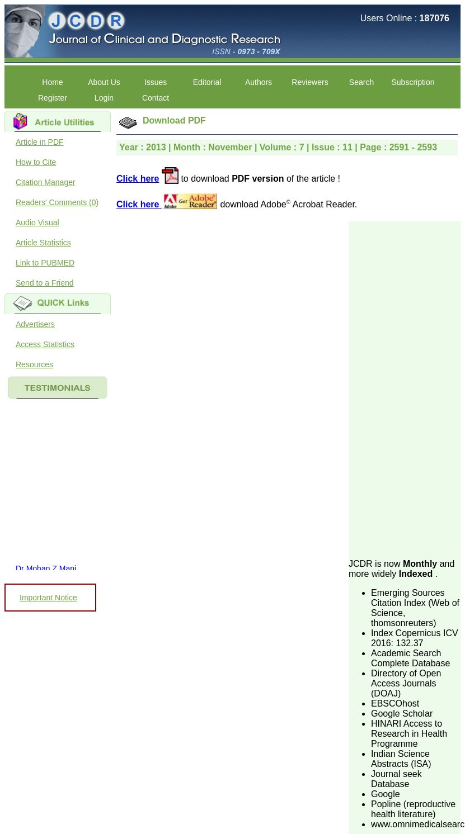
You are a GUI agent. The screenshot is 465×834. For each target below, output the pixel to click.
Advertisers (35, 324)
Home (52, 82)
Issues (155, 82)
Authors (258, 82)
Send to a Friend (45, 282)
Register (52, 97)
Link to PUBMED (45, 262)
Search (361, 82)
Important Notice (48, 597)
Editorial (207, 82)
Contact (155, 97)
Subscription (412, 82)
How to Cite (36, 162)
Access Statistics (45, 344)
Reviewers (310, 82)
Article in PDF (40, 142)
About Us (104, 82)
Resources (34, 364)
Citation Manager (46, 182)
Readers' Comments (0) (57, 202)
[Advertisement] (401, 389)
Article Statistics (43, 242)
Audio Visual (37, 222)
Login (104, 97)
